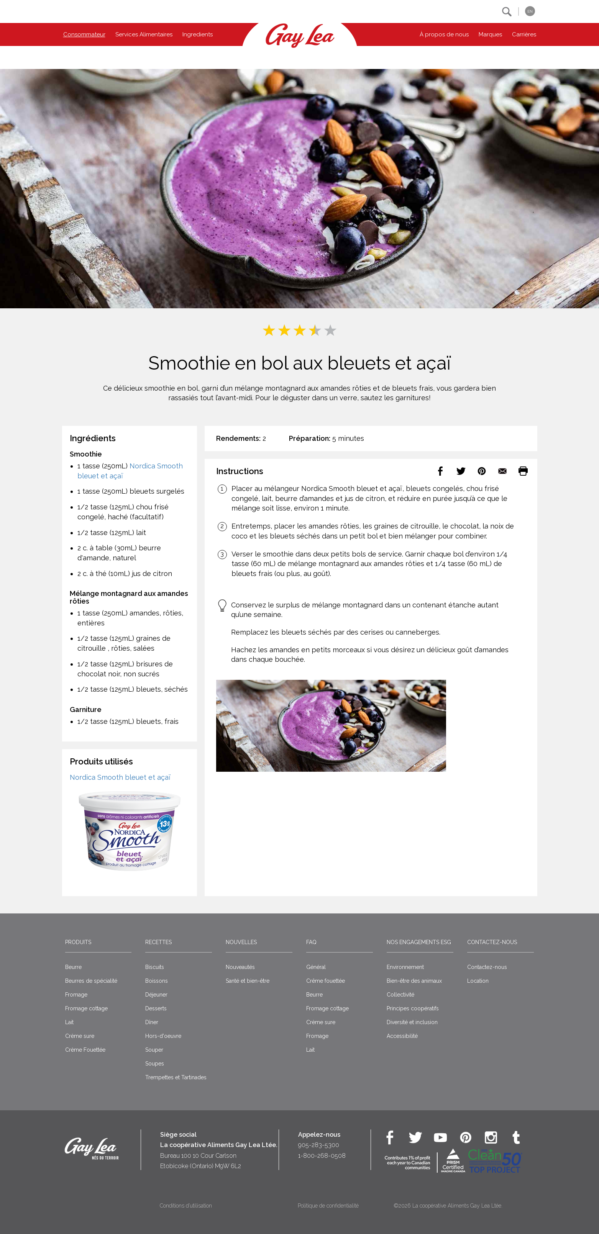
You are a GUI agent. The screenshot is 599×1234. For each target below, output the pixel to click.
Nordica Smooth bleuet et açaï (120, 777)
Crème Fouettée (85, 1050)
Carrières (524, 34)
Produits (78, 942)
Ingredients (197, 34)
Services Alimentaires (143, 34)
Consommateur (84, 34)
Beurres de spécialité (91, 981)
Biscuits (154, 967)
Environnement (405, 967)
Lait (69, 1022)
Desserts (156, 1008)
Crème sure (79, 1036)
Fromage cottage (86, 1008)
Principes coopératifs (413, 1008)
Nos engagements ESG (419, 942)
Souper (154, 1050)
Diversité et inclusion (412, 1022)
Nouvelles (241, 942)
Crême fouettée (325, 981)
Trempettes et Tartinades (176, 1077)
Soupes (154, 1064)
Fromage (76, 995)
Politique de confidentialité (328, 1206)
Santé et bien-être (247, 981)
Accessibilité (402, 1036)
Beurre (73, 967)
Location (478, 981)
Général (316, 967)
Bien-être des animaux (414, 981)
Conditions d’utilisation (186, 1206)
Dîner (151, 1022)
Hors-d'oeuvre (163, 1036)
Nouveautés (240, 967)
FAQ (311, 942)
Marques (490, 34)
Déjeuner (156, 995)
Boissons (156, 981)
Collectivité (400, 995)
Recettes (158, 942)
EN (530, 11)
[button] (507, 12)
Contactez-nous (492, 942)
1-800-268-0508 (322, 1155)
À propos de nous (444, 34)
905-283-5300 (318, 1145)
